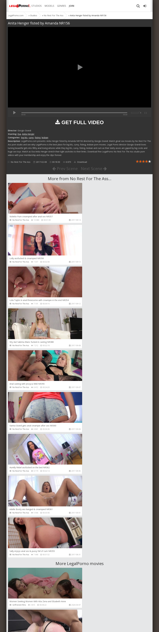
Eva (19, 134)
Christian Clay (18, 521)
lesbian (45, 137)
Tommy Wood (91, 563)
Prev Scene (65, 168)
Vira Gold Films (18, 605)
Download (80, 162)
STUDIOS (35, 5)
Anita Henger (28, 134)
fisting (37, 137)
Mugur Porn (90, 521)
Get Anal (88, 437)
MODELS (48, 5)
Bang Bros (16, 479)
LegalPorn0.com (29, 627)
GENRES (60, 5)
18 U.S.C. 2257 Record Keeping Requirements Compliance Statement (101, 627)
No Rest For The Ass (20, 162)
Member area (28, 618)
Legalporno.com (18, 6)
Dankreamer (90, 479)
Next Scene (94, 168)
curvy (31, 137)
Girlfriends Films (19, 437)
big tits (24, 137)
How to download (49, 618)
